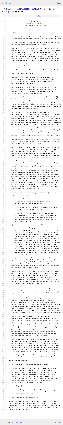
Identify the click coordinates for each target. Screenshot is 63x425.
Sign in (59, 3)
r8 (2, 9)
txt (55, 422)
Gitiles (11, 422)
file (39, 16)
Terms (21, 422)
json (59, 422)
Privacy (16, 422)
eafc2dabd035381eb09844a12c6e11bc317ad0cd (26, 9)
